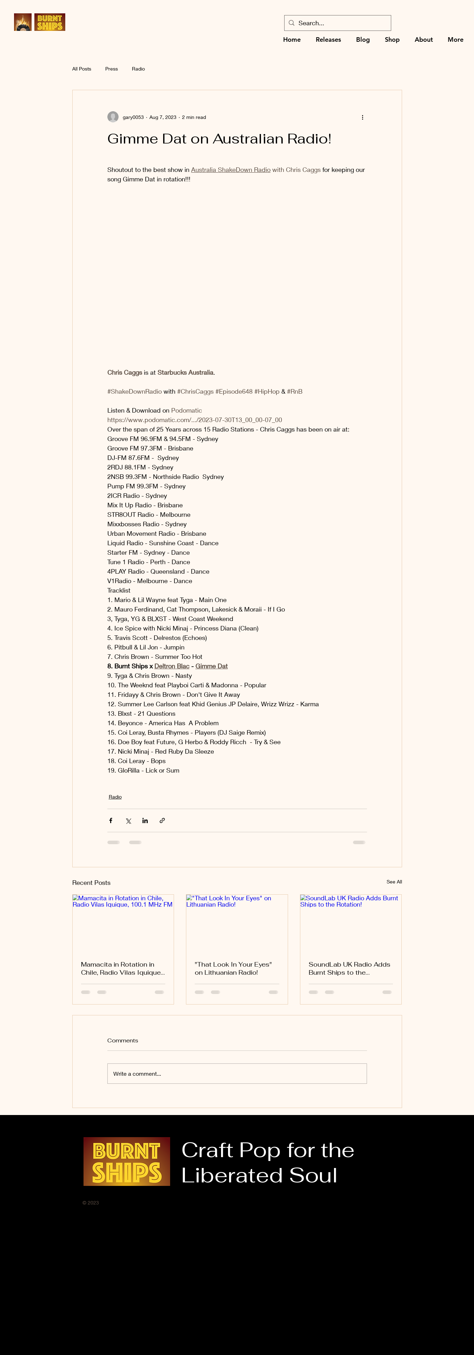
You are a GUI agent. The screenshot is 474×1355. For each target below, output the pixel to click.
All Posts (81, 69)
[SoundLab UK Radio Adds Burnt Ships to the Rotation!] (351, 923)
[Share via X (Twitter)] (128, 820)
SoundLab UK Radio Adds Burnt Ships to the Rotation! (349, 968)
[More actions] (363, 117)
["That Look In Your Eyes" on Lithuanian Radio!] (237, 923)
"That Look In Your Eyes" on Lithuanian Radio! (233, 968)
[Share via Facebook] (110, 820)
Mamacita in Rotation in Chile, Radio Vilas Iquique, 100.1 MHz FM (121, 968)
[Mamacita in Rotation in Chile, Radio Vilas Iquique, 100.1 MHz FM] (123, 923)
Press (111, 69)
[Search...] (337, 23)
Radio (138, 69)
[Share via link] (162, 820)
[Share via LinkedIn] (145, 820)
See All (394, 882)
